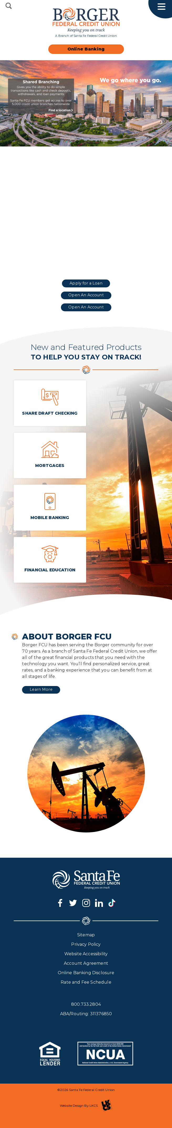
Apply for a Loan (86, 283)
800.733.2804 (86, 1004)
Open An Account (85, 295)
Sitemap (86, 934)
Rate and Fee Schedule (86, 982)
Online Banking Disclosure (86, 972)
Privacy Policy (86, 944)
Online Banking (86, 49)
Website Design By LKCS (86, 1105)
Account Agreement (86, 963)
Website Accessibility (86, 953)
